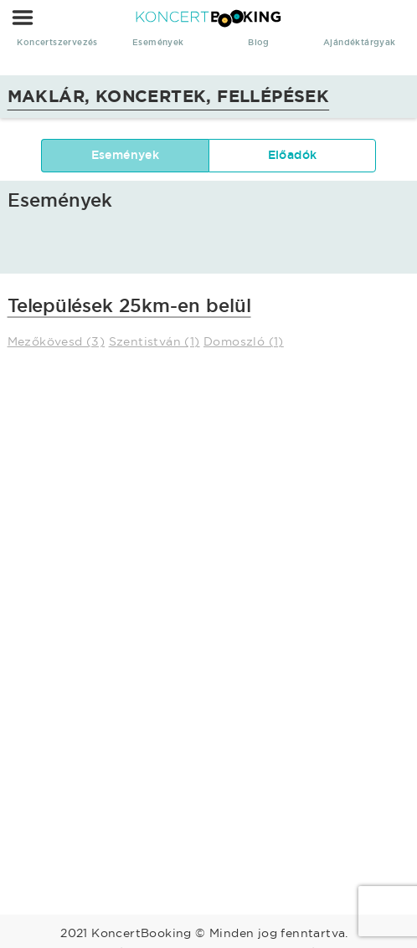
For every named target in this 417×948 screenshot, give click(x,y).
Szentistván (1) (154, 341)
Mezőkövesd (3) (57, 341)
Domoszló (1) (243, 341)
